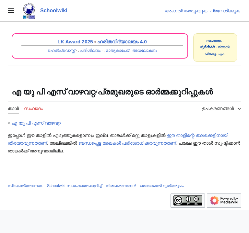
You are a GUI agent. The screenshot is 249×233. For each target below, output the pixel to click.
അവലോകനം (144, 50)
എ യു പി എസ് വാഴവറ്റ (36, 123)
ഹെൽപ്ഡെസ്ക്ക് (61, 50)
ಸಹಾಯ (224, 47)
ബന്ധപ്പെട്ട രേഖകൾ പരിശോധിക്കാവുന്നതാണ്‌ (127, 143)
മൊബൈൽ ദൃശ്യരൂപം (162, 185)
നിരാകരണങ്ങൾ (121, 185)
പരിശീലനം (90, 50)
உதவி (222, 54)
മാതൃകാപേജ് (117, 50)
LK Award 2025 (75, 41)
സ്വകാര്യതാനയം (25, 185)
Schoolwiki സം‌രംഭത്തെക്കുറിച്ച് (74, 185)
